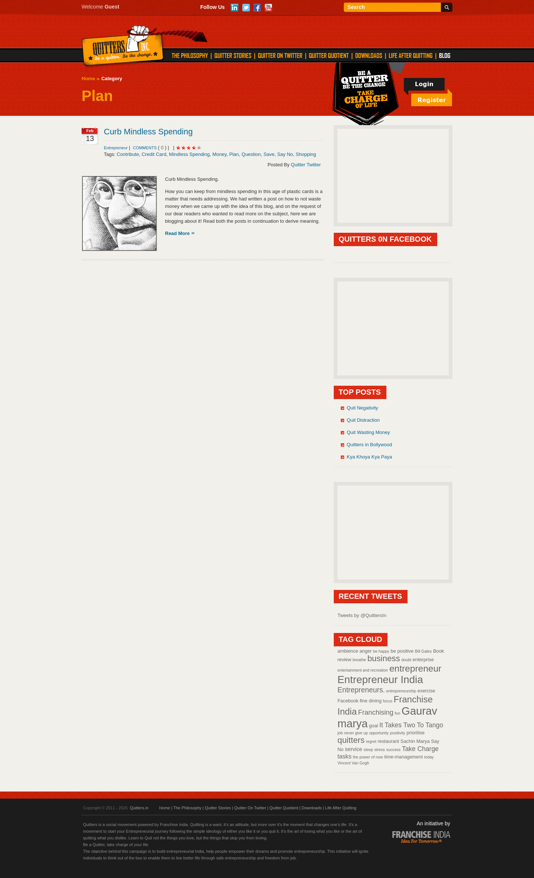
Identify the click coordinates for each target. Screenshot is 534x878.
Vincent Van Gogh (353, 763)
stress (379, 749)
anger (365, 651)
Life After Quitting (340, 808)
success (393, 749)
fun (397, 713)
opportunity (379, 733)
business (383, 658)
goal (373, 725)
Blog (444, 55)
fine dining (371, 701)
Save (269, 154)
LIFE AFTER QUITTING (411, 55)
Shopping (306, 154)
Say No (285, 154)
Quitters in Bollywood (369, 444)
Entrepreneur (116, 148)
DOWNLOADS (368, 55)
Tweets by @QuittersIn (361, 615)
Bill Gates (423, 651)
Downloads (311, 808)
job (340, 733)
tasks (344, 756)
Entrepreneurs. (361, 690)
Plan (234, 154)
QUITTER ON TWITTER (280, 55)
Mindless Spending (189, 154)
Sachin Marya (415, 741)
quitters (351, 740)
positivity (397, 733)
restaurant (388, 741)
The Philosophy (187, 808)
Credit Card (154, 154)
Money (219, 154)
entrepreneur (415, 668)
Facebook (348, 701)
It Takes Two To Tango (411, 725)
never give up (356, 733)
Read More (177, 233)
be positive (402, 651)
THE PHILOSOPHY (190, 55)
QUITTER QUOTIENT (329, 55)
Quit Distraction (363, 420)
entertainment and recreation (362, 670)
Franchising (375, 712)
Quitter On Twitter (250, 808)
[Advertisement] (393, 175)
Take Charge (420, 749)
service (353, 749)
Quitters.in (139, 808)
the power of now (368, 757)
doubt (406, 659)
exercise (426, 690)
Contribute (128, 154)
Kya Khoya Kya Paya (369, 457)
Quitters (123, 47)
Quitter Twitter (306, 164)
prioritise (415, 732)
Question (251, 154)
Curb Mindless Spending (148, 131)
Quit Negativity (362, 408)
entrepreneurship (401, 691)
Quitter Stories (218, 808)
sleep (368, 749)
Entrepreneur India (380, 679)
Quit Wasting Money (368, 432)
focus (387, 701)
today (429, 757)
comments (145, 148)
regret (371, 741)
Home (88, 78)
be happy (381, 651)
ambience (347, 651)
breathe (359, 659)
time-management (403, 757)
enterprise (423, 659)
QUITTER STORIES (232, 55)
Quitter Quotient (284, 808)
